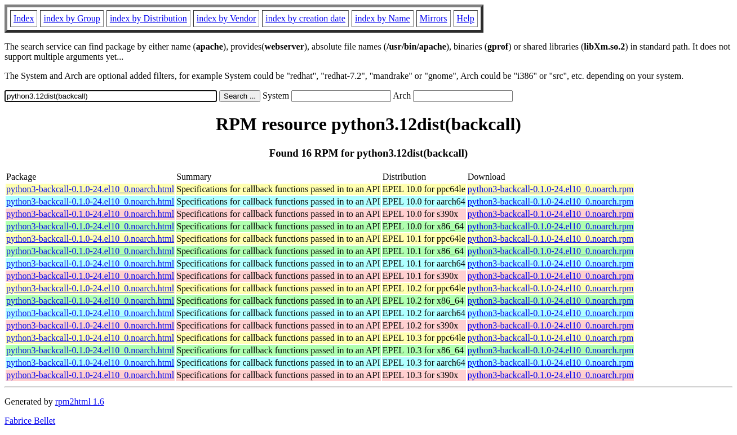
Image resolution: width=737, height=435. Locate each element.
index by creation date (305, 18)
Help (465, 18)
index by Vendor (226, 18)
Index (24, 18)
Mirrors (433, 18)
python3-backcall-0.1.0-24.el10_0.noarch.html (90, 189)
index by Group (71, 18)
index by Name (382, 18)
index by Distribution (148, 18)
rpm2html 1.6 (79, 401)
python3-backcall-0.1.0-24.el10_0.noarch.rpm (551, 189)
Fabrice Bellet (30, 420)
